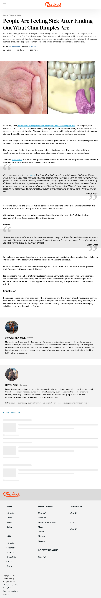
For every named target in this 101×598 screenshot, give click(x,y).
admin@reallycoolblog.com (12, 585)
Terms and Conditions (10, 591)
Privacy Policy (7, 588)
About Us (6, 594)
